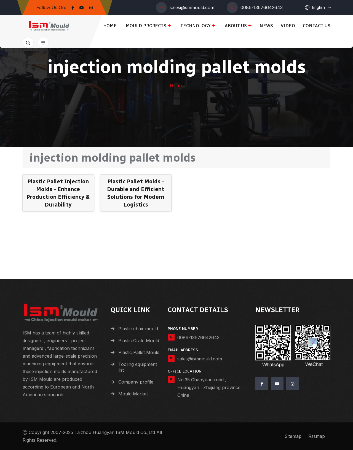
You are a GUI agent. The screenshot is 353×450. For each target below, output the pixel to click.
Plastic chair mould (138, 328)
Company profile (135, 382)
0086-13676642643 (261, 7)
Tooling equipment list (137, 367)
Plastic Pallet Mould (138, 352)
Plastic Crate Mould (138, 340)
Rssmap (316, 436)
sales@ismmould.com (192, 7)
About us (236, 25)
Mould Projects (146, 25)
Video (288, 25)
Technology (195, 25)
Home (110, 25)
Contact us (316, 25)
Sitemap (293, 436)
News (266, 25)
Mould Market (133, 394)
